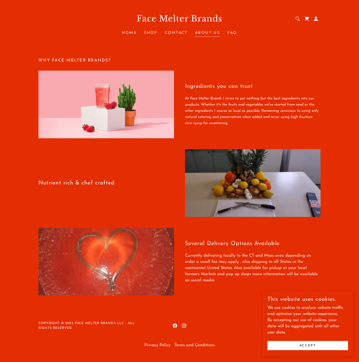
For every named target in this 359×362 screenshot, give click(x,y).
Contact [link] (176, 33)
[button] (316, 18)
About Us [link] (207, 33)
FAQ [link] (232, 33)
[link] (179, 20)
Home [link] (129, 33)
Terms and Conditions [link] (194, 345)
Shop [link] (151, 33)
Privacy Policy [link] (157, 345)
